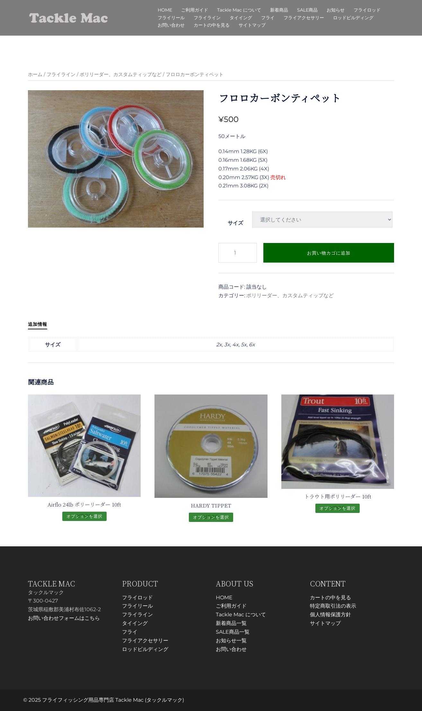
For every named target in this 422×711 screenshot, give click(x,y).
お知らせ (336, 10)
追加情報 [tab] (37, 324)
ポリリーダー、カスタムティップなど (121, 74)
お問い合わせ (171, 25)
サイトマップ (252, 25)
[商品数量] (237, 253)
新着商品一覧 (231, 623)
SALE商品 (307, 10)
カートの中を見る (212, 25)
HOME (165, 10)
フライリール (171, 18)
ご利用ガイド (194, 10)
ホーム (35, 74)
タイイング (241, 18)
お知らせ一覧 (231, 640)
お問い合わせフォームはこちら (64, 618)
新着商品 (279, 10)
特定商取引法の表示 (333, 606)
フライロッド (367, 10)
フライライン (207, 18)
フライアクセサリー (304, 18)
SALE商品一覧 (233, 632)
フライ (268, 18)
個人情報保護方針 (330, 614)
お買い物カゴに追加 (328, 253)
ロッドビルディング (353, 18)
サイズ (235, 223)
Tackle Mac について (239, 10)
